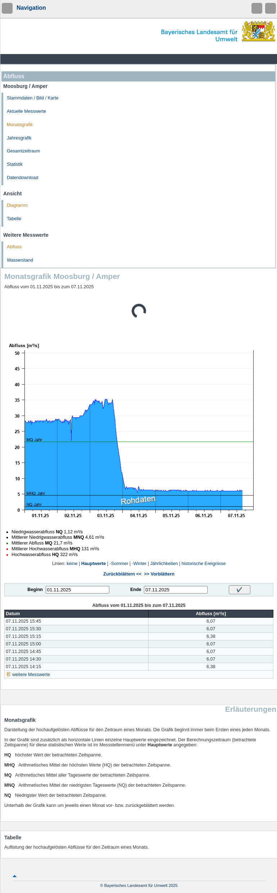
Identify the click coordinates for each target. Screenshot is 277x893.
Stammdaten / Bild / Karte (33, 98)
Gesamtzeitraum (23, 151)
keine (72, 563)
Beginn (35, 589)
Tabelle (14, 218)
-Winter (139, 563)
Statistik (15, 164)
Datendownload (22, 177)
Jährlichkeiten (164, 563)
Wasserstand (20, 260)
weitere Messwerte (31, 674)
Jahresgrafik (19, 138)
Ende (135, 589)
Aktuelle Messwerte (26, 111)
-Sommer (119, 563)
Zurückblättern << (122, 574)
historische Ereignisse (204, 563)
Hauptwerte (93, 563)
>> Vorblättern (159, 574)
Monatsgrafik (20, 124)
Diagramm (17, 205)
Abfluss (14, 246)
